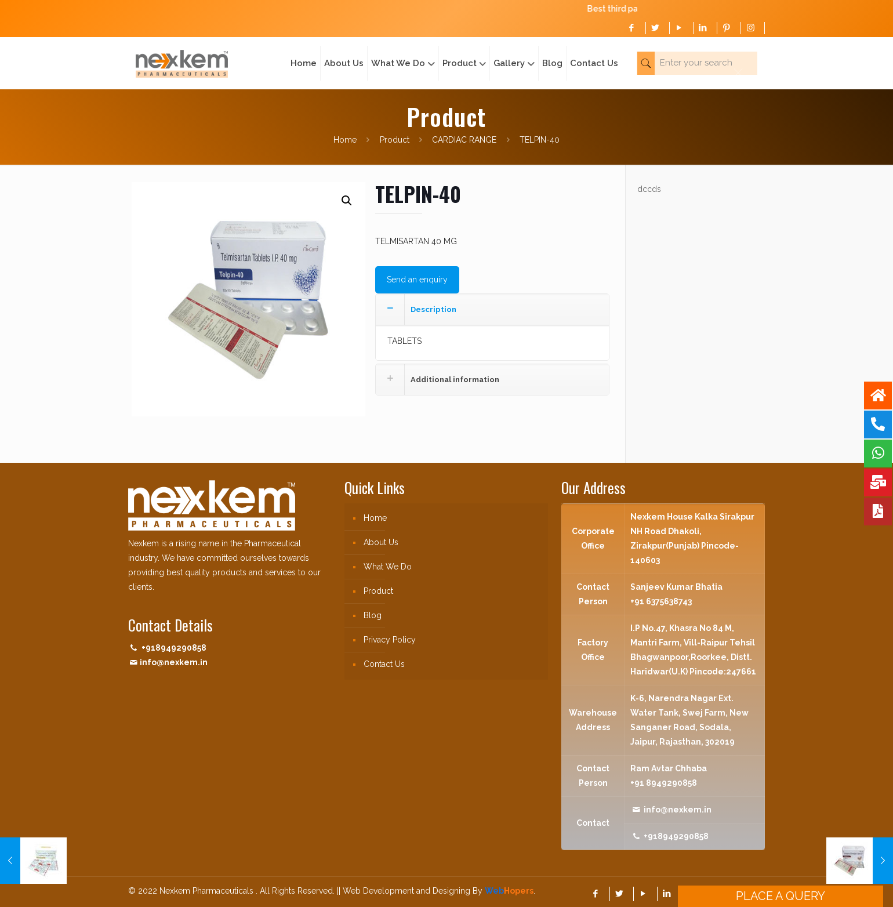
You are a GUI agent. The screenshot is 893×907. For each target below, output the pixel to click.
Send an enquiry (417, 279)
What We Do (388, 566)
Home (345, 139)
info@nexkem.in (174, 662)
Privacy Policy (390, 639)
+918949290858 (173, 647)
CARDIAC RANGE (464, 139)
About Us (381, 542)
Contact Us (384, 664)
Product (394, 139)
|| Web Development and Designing (402, 890)
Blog (373, 615)
